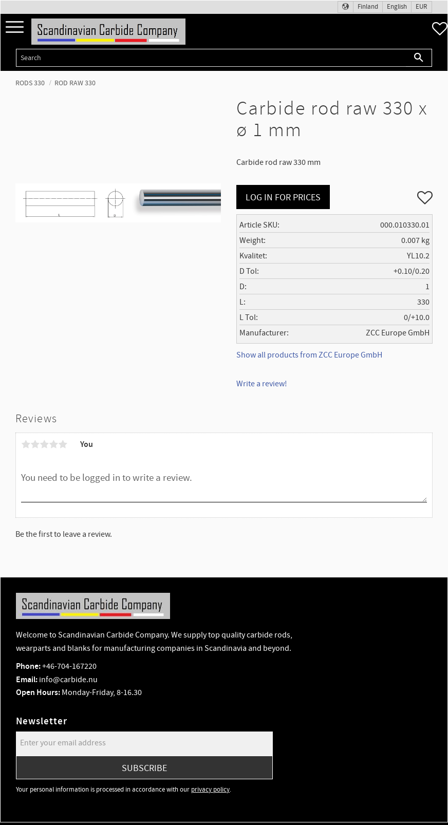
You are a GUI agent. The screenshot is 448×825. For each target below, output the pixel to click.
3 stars (44, 444)
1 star (25, 444)
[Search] (419, 58)
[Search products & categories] (211, 58)
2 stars (35, 444)
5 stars (62, 444)
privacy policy (210, 789)
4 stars (53, 444)
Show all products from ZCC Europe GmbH (309, 355)
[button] (15, 27)
